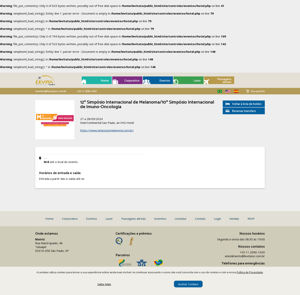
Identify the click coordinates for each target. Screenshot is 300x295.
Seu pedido (258, 91)
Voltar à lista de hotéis (246, 104)
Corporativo (131, 80)
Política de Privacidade (250, 272)
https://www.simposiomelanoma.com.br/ (107, 130)
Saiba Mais (104, 284)
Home (105, 80)
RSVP (251, 218)
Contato (200, 218)
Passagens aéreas (224, 80)
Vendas (234, 218)
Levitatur (181, 218)
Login (217, 218)
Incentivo (160, 218)
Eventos (165, 80)
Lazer (197, 80)
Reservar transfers (244, 111)
